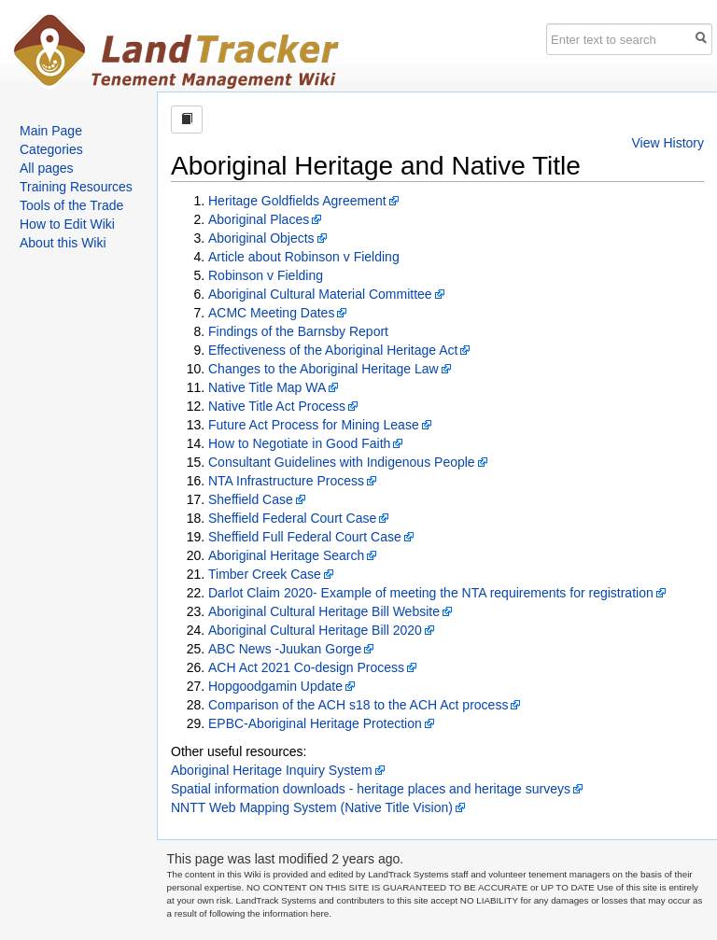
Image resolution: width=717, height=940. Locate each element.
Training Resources (76, 186)
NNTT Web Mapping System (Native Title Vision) (312, 807)
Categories (51, 149)
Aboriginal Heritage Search (286, 555)
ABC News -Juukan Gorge (284, 648)
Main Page (51, 130)
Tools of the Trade (71, 205)
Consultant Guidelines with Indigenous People (341, 462)
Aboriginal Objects (261, 238)
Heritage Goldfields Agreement (297, 200)
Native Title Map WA (267, 387)
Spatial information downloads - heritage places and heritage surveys (370, 788)
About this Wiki (63, 242)
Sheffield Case (250, 499)
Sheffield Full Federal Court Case (304, 536)
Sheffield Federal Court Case (292, 518)
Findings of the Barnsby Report (298, 331)
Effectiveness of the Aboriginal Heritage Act (332, 350)
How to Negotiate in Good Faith (299, 443)
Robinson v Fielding (265, 275)
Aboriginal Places (258, 219)
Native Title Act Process (276, 406)
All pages (47, 168)
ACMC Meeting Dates (271, 312)
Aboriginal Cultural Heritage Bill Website (324, 611)
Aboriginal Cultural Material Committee (320, 294)
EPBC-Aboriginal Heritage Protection (315, 723)
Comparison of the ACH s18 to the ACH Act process (358, 704)
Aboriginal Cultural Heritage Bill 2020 (315, 630)
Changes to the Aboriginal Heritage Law (323, 368)
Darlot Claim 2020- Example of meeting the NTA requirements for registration (431, 592)
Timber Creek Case (264, 574)
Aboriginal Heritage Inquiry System (272, 770)
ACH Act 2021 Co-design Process (306, 667)
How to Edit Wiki (67, 224)
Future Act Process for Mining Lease (313, 424)
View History (667, 142)
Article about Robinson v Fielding (304, 256)
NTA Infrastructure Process (286, 480)
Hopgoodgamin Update (275, 686)
